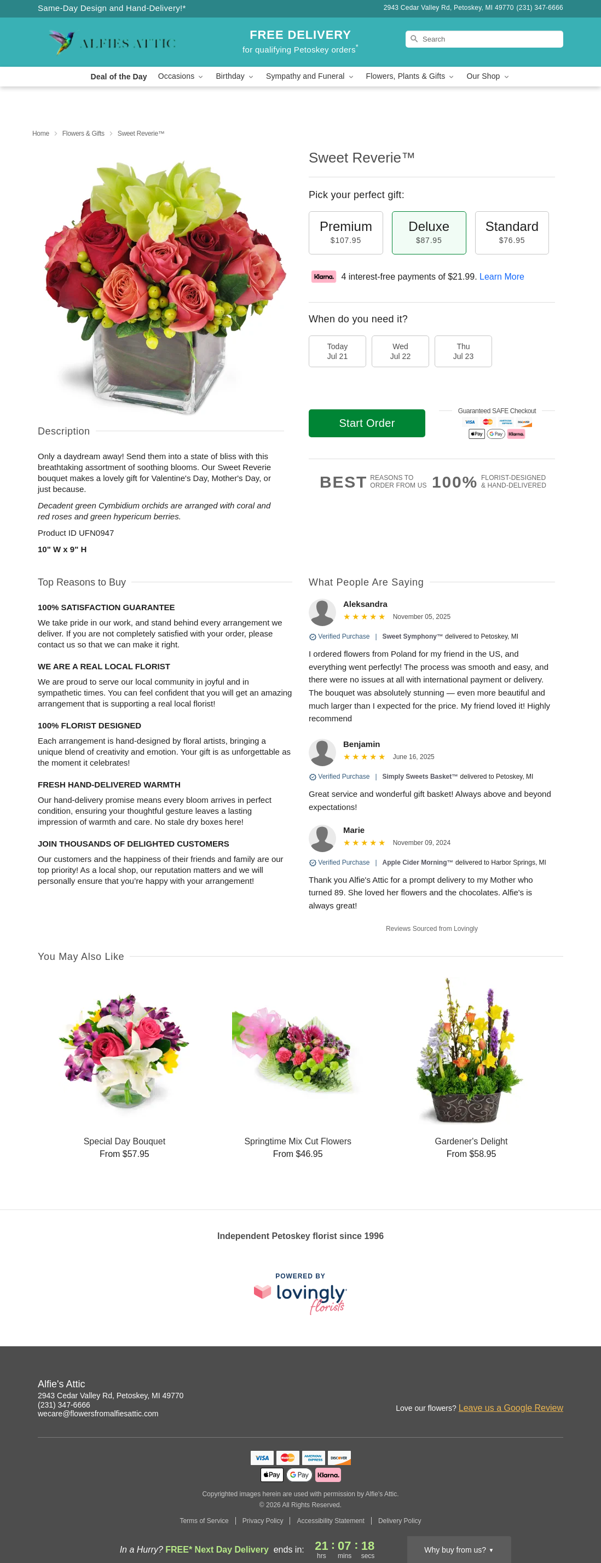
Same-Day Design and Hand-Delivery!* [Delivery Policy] (112, 8)
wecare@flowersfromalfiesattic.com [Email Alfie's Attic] (98, 1413)
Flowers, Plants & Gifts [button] (411, 76)
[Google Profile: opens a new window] (555, 1385)
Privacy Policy (263, 1521)
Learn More (501, 276)
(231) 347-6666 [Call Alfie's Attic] (64, 1404)
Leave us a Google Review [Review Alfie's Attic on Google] (511, 1408)
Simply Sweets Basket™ (421, 776)
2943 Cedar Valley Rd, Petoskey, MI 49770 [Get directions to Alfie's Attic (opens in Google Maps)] (110, 1395)
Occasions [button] (181, 76)
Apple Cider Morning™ (418, 862)
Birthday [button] (235, 76)
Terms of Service (204, 1521)
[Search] (484, 39)
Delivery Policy (399, 1521)
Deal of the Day (118, 76)
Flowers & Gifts (83, 133)
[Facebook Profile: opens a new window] (531, 1385)
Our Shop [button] (488, 76)
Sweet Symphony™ (413, 636)
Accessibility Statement (330, 1521)
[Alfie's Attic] (116, 42)
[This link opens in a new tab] (300, 1294)
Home (40, 133)
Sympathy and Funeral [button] (310, 76)
